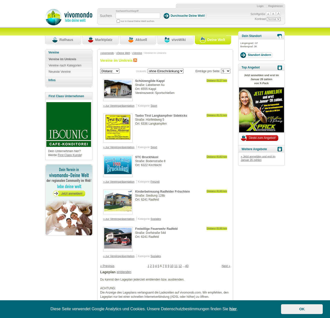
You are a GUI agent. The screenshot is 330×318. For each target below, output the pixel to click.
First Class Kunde (69, 155)
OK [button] (302, 309)
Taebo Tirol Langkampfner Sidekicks (161, 115)
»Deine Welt (123, 53)
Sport (154, 105)
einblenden (124, 272)
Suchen (106, 16)
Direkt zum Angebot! (262, 138)
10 (171, 266)
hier (233, 309)
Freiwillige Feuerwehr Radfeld (156, 229)
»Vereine (137, 53)
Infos (52, 80)
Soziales (156, 218)
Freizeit (155, 181)
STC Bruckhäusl (146, 157)
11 (176, 266)
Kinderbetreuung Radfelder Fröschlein (162, 191)
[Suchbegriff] (138, 15)
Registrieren (275, 5)
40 (186, 266)
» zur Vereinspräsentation (118, 105)
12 (180, 266)
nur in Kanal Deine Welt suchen (137, 21)
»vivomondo (107, 53)
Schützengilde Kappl (150, 81)
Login (260, 5)
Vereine (53, 52)
